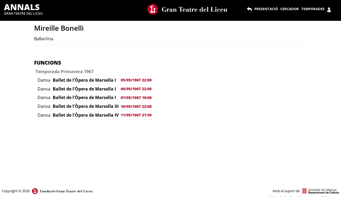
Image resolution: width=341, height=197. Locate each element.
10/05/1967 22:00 (136, 106)
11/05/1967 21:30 (136, 114)
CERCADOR (289, 8)
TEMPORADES (312, 8)
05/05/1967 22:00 (136, 79)
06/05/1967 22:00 (136, 88)
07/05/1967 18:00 (136, 97)
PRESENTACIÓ (266, 8)
